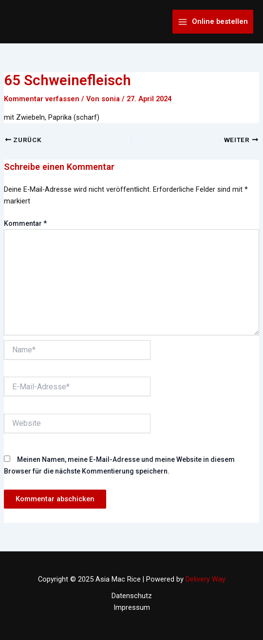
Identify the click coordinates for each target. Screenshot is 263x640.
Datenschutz (132, 595)
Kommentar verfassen (41, 98)
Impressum (131, 607)
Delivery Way (205, 579)
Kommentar (25, 223)
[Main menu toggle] (212, 22)
